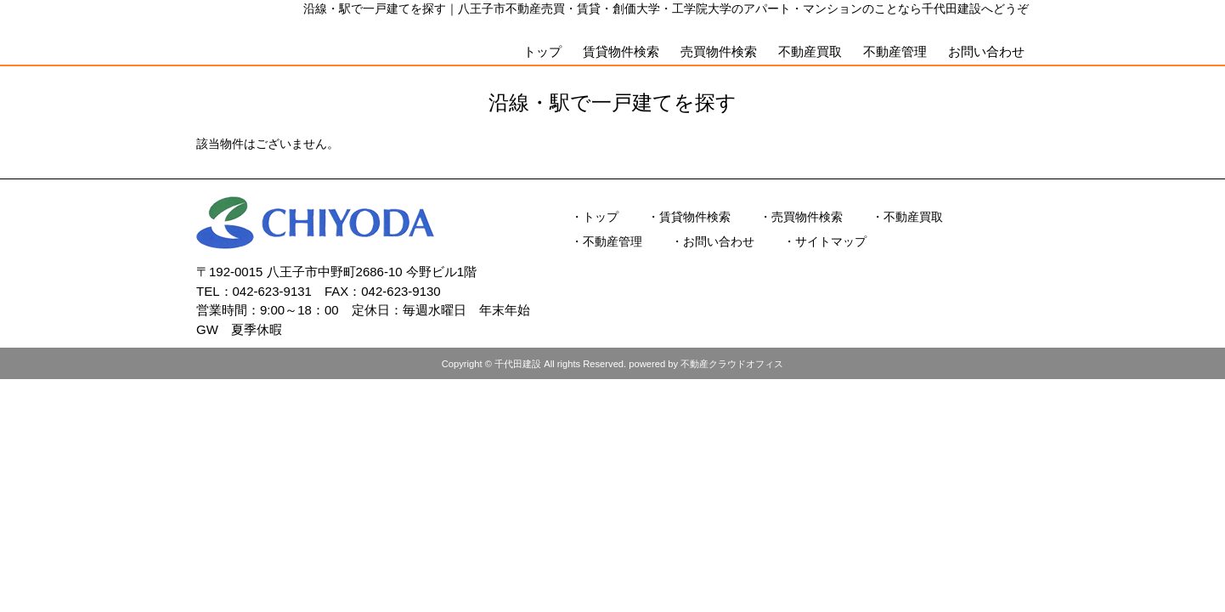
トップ (542, 51)
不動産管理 (895, 51)
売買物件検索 (718, 51)
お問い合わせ (986, 51)
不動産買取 (810, 51)
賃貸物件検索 (621, 51)
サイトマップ (831, 241)
